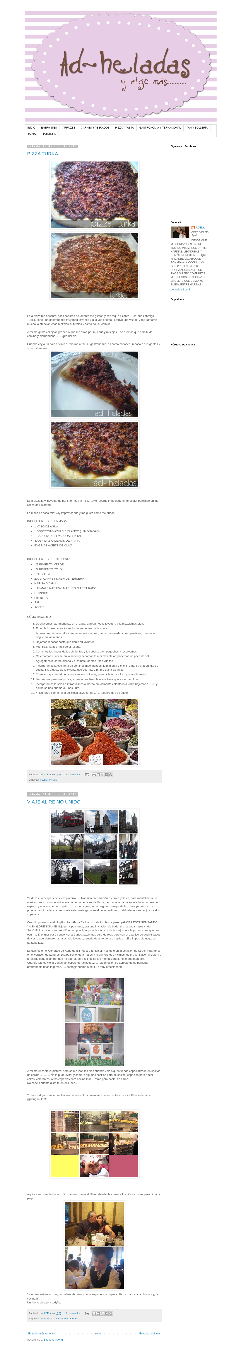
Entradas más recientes (42, 1333)
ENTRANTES (49, 127)
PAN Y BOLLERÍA (197, 127)
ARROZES (69, 127)
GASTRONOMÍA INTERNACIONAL (160, 127)
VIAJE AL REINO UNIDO (54, 802)
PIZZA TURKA (42, 153)
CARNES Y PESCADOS (95, 127)
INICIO (31, 127)
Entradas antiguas (150, 1333)
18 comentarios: (73, 774)
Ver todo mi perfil (180, 289)
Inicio (97, 1333)
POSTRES (49, 134)
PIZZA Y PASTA (124, 127)
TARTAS (33, 134)
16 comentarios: (73, 1313)
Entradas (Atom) (53, 1339)
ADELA (200, 227)
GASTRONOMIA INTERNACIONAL (58, 1318)
